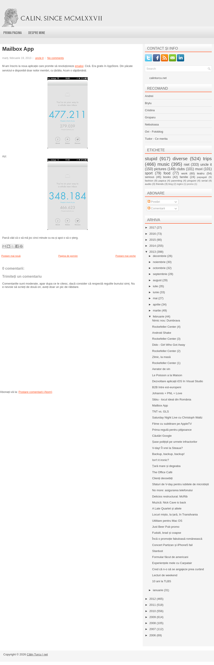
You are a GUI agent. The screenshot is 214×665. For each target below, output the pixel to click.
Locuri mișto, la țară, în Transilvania (175, 514)
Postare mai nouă (11, 256)
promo (190, 184)
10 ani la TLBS (161, 581)
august (158, 280)
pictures (160, 169)
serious (149, 177)
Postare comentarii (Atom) (35, 392)
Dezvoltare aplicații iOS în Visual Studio (177, 381)
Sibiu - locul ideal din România (171, 399)
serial (204, 180)
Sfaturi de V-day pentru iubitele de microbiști (180, 484)
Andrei (149, 96)
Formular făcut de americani (170, 557)
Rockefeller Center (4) (166, 326)
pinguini (191, 180)
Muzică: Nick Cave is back (169, 502)
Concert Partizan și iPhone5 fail (172, 545)
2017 (153, 227)
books (167, 177)
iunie (156, 292)
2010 (153, 611)
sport (149, 173)
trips (207, 158)
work (184, 173)
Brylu (148, 103)
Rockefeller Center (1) (166, 363)
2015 (153, 239)
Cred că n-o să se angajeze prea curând (178, 569)
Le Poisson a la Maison (167, 375)
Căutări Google (161, 435)
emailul (79, 66)
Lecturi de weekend (164, 575)
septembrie (160, 274)
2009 (153, 617)
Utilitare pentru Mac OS (167, 520)
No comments (55, 58)
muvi (199, 169)
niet (186, 164)
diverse (180, 158)
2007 (153, 629)
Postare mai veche (125, 256)
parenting (176, 180)
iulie (156, 286)
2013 (153, 251)
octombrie (160, 268)
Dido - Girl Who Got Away (168, 344)
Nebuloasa (152, 124)
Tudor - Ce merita (156, 138)
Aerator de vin (161, 369)
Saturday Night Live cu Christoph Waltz (177, 417)
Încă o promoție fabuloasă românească (177, 538)
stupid (151, 158)
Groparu (150, 117)
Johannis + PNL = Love (167, 393)
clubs (181, 169)
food (167, 173)
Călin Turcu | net (37, 654)
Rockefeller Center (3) (166, 338)
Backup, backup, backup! (168, 454)
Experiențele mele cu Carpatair (172, 563)
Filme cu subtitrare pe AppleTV (172, 423)
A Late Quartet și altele (166, 508)
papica (162, 180)
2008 (153, 623)
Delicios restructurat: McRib (169, 496)
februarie (159, 316)
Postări (154, 201)
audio (148, 183)
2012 (153, 598)
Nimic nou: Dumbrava (166, 320)
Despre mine (36, 32)
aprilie (157, 304)
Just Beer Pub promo (165, 526)
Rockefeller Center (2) (166, 351)
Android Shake (161, 332)
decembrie (160, 256)
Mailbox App (18, 49)
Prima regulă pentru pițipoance (171, 429)
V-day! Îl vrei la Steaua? (167, 448)
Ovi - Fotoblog (154, 131)
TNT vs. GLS (160, 411)
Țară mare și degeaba (166, 466)
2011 (153, 604)
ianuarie (158, 590)
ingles (180, 184)
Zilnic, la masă (161, 357)
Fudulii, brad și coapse (166, 532)
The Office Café (162, 472)
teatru (200, 173)
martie (157, 310)
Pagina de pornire (68, 256)
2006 (153, 635)
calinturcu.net (158, 78)
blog (170, 184)
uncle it (39, 58)
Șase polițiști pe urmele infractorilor (174, 441)
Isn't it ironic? (160, 460)
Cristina (150, 110)
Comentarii (156, 208)
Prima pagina (12, 32)
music (163, 164)
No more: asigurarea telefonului (172, 490)
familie (184, 177)
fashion (149, 180)
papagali (202, 177)
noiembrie (160, 262)
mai (155, 298)
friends (160, 183)
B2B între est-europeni (166, 387)
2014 (153, 245)
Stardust (157, 551)
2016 (153, 233)
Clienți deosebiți (162, 478)
